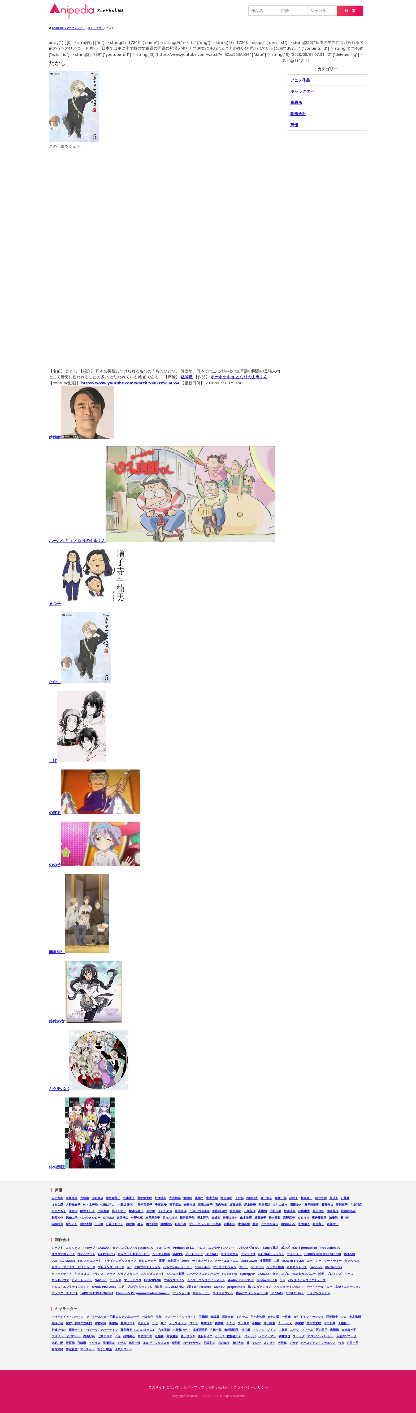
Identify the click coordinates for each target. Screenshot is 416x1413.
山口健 (98, 1224)
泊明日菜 (275, 1211)
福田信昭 (318, 1211)
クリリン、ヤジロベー (66, 1336)
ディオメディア (202, 1261)
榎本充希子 (136, 1211)
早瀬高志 (109, 1343)
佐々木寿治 (90, 1204)
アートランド (194, 1254)
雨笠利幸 (152, 1224)
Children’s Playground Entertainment (143, 1293)
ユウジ (294, 1330)
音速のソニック (346, 1336)
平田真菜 (103, 1211)
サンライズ (248, 1254)
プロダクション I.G (139, 1287)
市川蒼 (333, 1198)
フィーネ (307, 1330)
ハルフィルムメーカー (177, 1267)
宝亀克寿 (71, 1198)
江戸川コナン (123, 1349)
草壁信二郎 (145, 1336)
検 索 (350, 11)
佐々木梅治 (170, 1217)
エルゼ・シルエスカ (156, 1343)
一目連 (286, 1317)
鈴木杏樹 (235, 1211)
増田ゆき (296, 1204)
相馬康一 (306, 1198)
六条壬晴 (164, 1330)
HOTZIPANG (152, 1280)
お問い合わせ (219, 1387)
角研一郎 (281, 1198)
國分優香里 (319, 1217)
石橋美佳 (249, 1211)
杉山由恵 (304, 1211)
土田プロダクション (147, 1267)
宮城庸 (81, 1343)
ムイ (118, 1336)
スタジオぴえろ (223, 1293)
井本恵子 (129, 1198)
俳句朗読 (82, 1167)
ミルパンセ (163, 1248)
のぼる (94, 812)
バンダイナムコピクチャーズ (307, 1280)
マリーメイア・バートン (67, 1317)
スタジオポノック (63, 1254)
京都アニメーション (348, 1287)
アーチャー (87, 1349)
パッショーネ (181, 1293)
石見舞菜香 (311, 1204)
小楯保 (256, 1323)
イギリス (94, 1343)
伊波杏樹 (86, 1224)
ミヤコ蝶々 (280, 1204)
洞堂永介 (227, 1317)
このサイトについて (163, 1387)
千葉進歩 (161, 1204)
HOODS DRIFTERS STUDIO (322, 1254)
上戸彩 (239, 1198)
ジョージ (250, 1336)
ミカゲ (293, 1343)
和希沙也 (57, 1217)
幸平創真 (329, 1323)
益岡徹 (187, 376)
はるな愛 (57, 1204)
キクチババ (88, 1088)
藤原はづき (127, 1323)
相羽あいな (288, 1224)
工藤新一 (344, 1323)
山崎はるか (348, 1211)
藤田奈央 (327, 1204)
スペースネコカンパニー (203, 1274)
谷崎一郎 (216, 1330)
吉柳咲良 (57, 1224)
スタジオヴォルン (249, 1248)
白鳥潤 (283, 1330)
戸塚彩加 (209, 1343)
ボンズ (285, 1248)
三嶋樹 (203, 1317)
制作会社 (298, 113)
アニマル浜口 (269, 1224)
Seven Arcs (203, 1267)
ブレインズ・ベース (111, 1267)
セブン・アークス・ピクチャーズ (73, 1267)
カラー (243, 1267)
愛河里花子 (145, 1204)
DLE (54, 1261)
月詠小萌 (57, 1323)
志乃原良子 (152, 1217)
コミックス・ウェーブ (80, 1248)
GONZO (219, 1287)
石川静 (344, 1217)
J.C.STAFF (212, 1254)
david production (304, 1248)
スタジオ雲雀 (229, 1254)
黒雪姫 (113, 1323)
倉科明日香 (231, 1330)
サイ (163, 1323)
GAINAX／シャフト (271, 1254)
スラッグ (299, 1336)
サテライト (294, 1254)
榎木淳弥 (203, 1217)
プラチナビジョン (224, 1267)
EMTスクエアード (89, 1261)
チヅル (121, 1343)
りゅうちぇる (114, 1224)
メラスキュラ (178, 1323)
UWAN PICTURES (104, 1287)
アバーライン (109, 1330)
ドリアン (259, 1330)
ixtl (129, 1267)
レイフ (271, 1330)
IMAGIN (349, 1254)
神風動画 (265, 1261)
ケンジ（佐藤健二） (228, 1336)
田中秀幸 (321, 1198)
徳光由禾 (71, 1217)
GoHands (256, 1267)
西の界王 (321, 1330)
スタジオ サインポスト (289, 1287)
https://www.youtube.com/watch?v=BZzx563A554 (130, 382)
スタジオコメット (152, 1274)
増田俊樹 (226, 1198)
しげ (77, 760)
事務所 (296, 102)
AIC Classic (67, 1261)
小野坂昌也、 (126, 1204)
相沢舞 (130, 1224)
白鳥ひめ (89, 1336)
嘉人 (140, 1224)
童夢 (162, 1261)
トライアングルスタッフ (120, 1261)
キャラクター (302, 91)
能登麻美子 (113, 1198)
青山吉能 (244, 1224)
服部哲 (176, 1343)
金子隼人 (266, 1198)
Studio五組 (270, 1248)
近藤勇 (159, 1336)
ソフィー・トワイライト (180, 1317)
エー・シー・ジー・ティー (324, 1261)
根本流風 (290, 1211)
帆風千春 (180, 1224)
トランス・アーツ (103, 1274)
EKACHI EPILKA (293, 1261)
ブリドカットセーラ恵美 (205, 1224)
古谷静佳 (175, 1198)
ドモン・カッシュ (312, 1317)
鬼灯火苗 (238, 1343)
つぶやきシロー (90, 1217)
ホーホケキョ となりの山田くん (239, 376)
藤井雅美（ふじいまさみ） (137, 1330)
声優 (294, 124)
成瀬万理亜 (200, 1330)
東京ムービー (147, 1261)
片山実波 (269, 1323)
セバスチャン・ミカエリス (318, 1343)
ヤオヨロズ (82, 1274)
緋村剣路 (100, 1323)
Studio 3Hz (229, 1274)
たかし (80, 681)
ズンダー (269, 1343)
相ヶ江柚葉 (104, 1349)
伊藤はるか (230, 1217)
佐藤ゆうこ (107, 1204)
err (295, 1317)
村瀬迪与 (160, 1198)
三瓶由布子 (205, 1204)
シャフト (57, 1248)
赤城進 (215, 1217)
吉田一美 (352, 1343)
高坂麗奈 (172, 1336)
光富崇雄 (189, 1204)
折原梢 (70, 1343)
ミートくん (285, 1323)
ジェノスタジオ (128, 1274)
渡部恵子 (342, 1204)
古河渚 (84, 1198)
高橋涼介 (206, 1323)
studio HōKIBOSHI (241, 1280)
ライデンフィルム (318, 1293)
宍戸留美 (57, 1198)
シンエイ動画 (161, 1254)
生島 (159, 1317)
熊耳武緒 (57, 1349)
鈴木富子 (318, 1224)
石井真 (345, 1198)
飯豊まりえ (87, 1211)
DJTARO (108, 1217)
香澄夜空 (71, 1349)
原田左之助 (313, 1323)
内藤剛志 (229, 1224)
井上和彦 (356, 1204)
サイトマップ (194, 1387)
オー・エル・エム (227, 1261)
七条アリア (105, 1336)
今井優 (150, 1211)
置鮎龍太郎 (144, 1198)
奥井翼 (219, 1323)
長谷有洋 (181, 1211)
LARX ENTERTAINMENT (96, 1293)
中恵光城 (212, 1198)
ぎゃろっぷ (351, 1261)
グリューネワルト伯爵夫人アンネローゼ (112, 1317)
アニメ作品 (300, 80)
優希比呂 (166, 1224)
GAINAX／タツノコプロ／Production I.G (125, 1248)
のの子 (94, 864)
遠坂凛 (214, 1317)
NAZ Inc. (101, 1280)
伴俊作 (299, 1323)
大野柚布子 (73, 1204)
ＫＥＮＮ (303, 1217)
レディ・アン (267, 1336)
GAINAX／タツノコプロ (274, 1274)
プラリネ (243, 1323)
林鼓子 (293, 1198)
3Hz (282, 1280)
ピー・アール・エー (319, 1287)
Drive (185, 1261)
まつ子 (87, 603)
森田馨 (334, 1330)
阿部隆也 (332, 1317)
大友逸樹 (355, 1317)
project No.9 (236, 1287)
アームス (115, 1280)
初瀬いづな (58, 1330)
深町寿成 (97, 1198)
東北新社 (173, 1261)
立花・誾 (57, 1343)
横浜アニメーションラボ (252, 1293)
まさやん (242, 1317)
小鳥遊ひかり (181, 1330)
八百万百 (143, 1323)
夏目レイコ (205, 1336)
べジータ (92, 1330)
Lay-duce (316, 1267)
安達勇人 (304, 1224)
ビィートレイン (82, 1280)
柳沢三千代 (187, 1217)
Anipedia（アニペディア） (88, 11)
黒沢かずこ (119, 1211)
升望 (255, 1224)
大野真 (282, 1343)
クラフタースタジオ (64, 1293)
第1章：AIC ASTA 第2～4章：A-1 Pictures (183, 1287)
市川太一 (333, 1224)
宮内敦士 (221, 1204)
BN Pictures (333, 1267)
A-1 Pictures (106, 1254)
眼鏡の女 (85, 1021)
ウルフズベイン (174, 1280)
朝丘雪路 (264, 1204)
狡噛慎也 (284, 1336)
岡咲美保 (333, 1211)
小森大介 (147, 1317)
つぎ (341, 1343)
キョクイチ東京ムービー (134, 1254)
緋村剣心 (129, 1336)
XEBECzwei (249, 1261)
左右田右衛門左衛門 (79, 1323)
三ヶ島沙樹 (257, 1317)
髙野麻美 (289, 1217)
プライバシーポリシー (250, 1387)
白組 (277, 1261)
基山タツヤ (188, 1336)
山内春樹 (223, 1343)
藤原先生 (79, 951)
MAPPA (177, 1254)
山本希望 (246, 1217)
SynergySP (247, 1274)
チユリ (230, 1323)
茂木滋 (73, 1211)
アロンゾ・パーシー (320, 1336)
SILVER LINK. (295, 1293)
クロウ (256, 1343)
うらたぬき (165, 1211)
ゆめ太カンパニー (304, 1274)
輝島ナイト (76, 1330)
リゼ (155, 1323)
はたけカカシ (192, 1343)
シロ (343, 1317)
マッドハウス (60, 1280)
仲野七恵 (137, 1217)
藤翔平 (199, 1198)
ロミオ (193, 1323)
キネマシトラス (297, 1267)
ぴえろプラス (86, 1254)
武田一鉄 (134, 1343)
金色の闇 (273, 1317)
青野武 (187, 1198)
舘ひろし (71, 1224)
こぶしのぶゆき (199, 1211)
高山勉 (262, 1211)
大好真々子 (348, 1330)
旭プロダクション (259, 1287)
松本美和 (274, 1217)
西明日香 (252, 1198)
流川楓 (245, 1330)
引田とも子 (58, 1211)
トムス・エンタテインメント (216, 1248)
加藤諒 (333, 1217)
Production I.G (183, 1248)
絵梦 (321, 1274)
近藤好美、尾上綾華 (242, 1204)
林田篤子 (260, 1217)
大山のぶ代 (219, 1211)
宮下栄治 (175, 1204)
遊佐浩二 (122, 1217)
